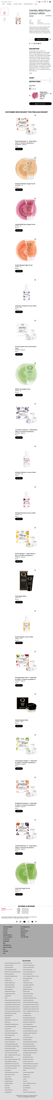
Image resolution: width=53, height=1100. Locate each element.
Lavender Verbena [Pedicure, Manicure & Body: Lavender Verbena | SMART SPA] (27, 1013)
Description (34, 49)
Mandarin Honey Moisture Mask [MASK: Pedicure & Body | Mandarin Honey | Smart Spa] (30, 1048)
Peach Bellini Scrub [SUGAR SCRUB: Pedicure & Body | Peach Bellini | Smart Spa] (27, 1015)
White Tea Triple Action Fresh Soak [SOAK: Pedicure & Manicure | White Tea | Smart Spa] (30, 1002)
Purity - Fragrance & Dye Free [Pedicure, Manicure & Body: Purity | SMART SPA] (29, 1083)
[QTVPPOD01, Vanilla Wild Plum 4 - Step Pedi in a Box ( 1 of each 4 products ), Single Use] (26, 834)
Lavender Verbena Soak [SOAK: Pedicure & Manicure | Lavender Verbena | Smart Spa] (28, 1000)
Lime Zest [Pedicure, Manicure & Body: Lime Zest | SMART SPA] (25, 1081)
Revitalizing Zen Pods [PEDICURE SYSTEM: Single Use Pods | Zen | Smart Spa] (27, 978)
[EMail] (38, 43)
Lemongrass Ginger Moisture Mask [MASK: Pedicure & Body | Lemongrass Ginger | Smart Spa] (12, 1039)
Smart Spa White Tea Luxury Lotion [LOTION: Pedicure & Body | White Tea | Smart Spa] (30, 1063)
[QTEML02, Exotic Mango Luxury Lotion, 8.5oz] (26, 624)
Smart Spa (5, 951)
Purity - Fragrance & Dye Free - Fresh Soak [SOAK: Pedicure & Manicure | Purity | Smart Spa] (31, 1011)
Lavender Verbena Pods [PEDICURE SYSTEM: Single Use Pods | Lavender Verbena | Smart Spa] (10, 982)
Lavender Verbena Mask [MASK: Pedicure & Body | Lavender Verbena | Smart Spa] (10, 1041)
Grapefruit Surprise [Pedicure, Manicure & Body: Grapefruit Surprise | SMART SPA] (9, 1083)
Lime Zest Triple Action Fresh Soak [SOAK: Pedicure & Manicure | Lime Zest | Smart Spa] (12, 1006)
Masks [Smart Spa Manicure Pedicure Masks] (24, 1070)
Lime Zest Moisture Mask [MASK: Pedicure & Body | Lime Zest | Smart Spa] (10, 1048)
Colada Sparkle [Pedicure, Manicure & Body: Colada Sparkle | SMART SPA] (8, 1092)
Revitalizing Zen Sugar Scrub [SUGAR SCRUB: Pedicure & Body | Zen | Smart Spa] (29, 1017)
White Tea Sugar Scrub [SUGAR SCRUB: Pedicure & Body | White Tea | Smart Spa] (28, 1028)
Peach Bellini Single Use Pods (11, 976)
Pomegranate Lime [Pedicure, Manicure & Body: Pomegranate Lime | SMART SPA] (9, 1081)
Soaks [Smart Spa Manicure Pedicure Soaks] (6, 998)
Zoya (4, 943)
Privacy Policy (6, 939)
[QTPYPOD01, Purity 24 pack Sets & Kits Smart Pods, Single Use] (26, 335)
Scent (39, 78)
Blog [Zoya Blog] (36, 4)
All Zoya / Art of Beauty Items (29, 1092)
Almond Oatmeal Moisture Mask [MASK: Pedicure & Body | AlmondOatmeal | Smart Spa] (30, 1041)
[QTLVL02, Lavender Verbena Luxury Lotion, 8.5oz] (26, 293)
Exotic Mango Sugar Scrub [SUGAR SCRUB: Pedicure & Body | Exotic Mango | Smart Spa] (10, 1026)
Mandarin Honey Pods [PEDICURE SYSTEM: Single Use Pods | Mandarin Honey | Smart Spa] (28, 989)
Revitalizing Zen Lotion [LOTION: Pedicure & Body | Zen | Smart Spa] (28, 1057)
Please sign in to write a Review (6, 910)
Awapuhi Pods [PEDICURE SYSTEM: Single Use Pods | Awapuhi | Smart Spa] (8, 978)
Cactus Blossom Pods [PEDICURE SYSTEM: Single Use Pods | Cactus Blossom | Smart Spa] (27, 982)
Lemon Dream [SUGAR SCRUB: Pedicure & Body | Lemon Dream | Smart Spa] (8, 1028)
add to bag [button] (40, 39)
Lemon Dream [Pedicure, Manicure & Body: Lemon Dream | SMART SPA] (8, 1076)
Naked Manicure (7, 945)
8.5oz (34, 21)
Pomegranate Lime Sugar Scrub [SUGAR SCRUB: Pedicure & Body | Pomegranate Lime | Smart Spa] (11, 1024)
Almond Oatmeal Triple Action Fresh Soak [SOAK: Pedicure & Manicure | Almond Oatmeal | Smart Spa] (12, 1000)
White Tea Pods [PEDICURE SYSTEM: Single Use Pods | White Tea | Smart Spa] (26, 991)
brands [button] (9, 4)
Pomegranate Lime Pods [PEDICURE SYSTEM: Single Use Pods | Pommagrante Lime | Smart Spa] (10, 993)
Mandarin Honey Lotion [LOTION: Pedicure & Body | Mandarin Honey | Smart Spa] (28, 1059)
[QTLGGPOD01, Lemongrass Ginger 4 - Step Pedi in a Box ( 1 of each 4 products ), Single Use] (26, 749)
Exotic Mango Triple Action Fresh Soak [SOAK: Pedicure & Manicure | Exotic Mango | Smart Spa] (31, 1004)
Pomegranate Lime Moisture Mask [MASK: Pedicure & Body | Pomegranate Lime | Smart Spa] (12, 1050)
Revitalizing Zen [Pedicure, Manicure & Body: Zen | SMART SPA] (26, 1085)
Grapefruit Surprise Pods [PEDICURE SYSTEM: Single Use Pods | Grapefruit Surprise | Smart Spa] (10, 991)
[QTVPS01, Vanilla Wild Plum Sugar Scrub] (40, 95)
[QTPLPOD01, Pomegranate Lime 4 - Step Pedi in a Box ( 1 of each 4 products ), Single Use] (26, 666)
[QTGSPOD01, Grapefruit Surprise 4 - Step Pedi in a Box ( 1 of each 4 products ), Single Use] (26, 791)
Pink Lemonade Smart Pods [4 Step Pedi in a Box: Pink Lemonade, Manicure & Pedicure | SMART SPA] (10, 969)
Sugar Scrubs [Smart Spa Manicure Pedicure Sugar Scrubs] (7, 1022)
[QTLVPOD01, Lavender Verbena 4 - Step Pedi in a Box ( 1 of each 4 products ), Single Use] (26, 418)
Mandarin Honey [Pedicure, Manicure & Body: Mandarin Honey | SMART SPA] (8, 980)
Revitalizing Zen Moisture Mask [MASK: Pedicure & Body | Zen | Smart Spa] (29, 1052)
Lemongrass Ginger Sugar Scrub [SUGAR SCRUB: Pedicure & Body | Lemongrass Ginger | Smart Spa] (30, 1033)
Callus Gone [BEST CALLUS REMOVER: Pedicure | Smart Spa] (7, 1087)
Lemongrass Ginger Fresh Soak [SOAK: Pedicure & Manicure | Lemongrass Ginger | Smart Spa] (29, 998)
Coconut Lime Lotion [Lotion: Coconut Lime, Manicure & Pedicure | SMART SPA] (27, 963)
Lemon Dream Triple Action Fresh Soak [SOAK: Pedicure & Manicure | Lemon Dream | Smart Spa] (12, 1011)
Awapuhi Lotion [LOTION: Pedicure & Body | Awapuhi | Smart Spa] (26, 1074)
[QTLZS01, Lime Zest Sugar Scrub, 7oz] (26, 875)
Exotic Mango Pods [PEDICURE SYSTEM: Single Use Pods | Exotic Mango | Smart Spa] (9, 989)
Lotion (30, 73)
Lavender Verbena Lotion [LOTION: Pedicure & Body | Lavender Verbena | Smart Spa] (28, 1072)
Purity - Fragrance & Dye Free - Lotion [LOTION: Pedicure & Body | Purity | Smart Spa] (12, 1059)
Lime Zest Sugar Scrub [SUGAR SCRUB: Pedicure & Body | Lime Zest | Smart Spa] (28, 1024)
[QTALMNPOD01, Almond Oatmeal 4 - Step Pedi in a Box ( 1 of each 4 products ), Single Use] (26, 129)
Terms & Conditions (7, 937)
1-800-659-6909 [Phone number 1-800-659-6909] (24, 937)
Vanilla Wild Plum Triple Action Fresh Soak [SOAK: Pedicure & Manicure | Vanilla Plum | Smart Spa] (12, 1004)
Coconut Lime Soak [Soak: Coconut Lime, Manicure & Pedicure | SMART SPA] (9, 967)
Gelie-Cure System (7, 947)
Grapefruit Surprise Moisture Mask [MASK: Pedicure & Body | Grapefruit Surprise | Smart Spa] (30, 1050)
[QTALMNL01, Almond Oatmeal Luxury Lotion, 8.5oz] (26, 459)
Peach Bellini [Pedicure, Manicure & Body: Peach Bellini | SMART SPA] (7, 1017)
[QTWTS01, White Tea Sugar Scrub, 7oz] (26, 376)
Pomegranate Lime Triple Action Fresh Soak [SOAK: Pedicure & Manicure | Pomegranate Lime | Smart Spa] (31, 1006)
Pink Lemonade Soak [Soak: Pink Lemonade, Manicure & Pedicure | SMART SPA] (27, 969)
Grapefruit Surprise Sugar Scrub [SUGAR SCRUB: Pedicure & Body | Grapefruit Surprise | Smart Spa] (30, 1026)
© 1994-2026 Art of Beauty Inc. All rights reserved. (26, 1096)
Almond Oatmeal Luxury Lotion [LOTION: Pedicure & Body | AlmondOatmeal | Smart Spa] (11, 1072)
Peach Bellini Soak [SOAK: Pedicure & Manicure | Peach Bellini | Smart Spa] (8, 1015)
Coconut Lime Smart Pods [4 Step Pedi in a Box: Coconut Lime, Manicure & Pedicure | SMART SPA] (28, 967)
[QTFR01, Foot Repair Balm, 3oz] (26, 583)
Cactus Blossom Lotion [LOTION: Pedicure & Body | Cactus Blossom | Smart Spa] (10, 1074)
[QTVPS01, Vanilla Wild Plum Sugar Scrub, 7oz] (26, 212)
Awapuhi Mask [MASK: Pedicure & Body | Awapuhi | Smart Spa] (8, 1037)
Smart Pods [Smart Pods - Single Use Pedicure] (7, 1085)
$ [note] (42, 98)
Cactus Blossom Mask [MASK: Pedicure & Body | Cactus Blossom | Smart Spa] (28, 1037)
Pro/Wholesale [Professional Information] (28, 4)
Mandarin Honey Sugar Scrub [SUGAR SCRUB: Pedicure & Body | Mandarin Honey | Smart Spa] (29, 1022)
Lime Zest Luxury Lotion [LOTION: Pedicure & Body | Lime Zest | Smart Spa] (28, 1061)
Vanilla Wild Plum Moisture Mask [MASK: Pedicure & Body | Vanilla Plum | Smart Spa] (12, 1046)
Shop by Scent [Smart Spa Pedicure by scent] (26, 980)
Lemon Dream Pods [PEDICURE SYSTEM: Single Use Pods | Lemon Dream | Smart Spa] (27, 987)
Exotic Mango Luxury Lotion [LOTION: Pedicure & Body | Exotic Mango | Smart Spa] (10, 1061)
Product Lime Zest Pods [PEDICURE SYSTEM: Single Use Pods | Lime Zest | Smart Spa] (28, 993)
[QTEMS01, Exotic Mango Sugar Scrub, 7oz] (26, 252)
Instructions (39, 81)
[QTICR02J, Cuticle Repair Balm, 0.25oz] (26, 707)
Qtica (4, 949)
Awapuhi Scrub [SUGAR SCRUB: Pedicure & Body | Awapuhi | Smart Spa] (26, 1035)
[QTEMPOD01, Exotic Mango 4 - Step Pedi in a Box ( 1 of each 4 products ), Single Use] (26, 542)
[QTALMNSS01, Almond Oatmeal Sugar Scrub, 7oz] (26, 171)
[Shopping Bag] (50, 2)
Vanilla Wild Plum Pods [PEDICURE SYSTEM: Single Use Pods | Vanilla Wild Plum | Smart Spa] (10, 987)
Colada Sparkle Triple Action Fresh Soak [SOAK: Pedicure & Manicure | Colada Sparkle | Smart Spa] (12, 1002)
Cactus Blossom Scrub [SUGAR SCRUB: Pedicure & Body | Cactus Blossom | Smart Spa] (9, 1035)
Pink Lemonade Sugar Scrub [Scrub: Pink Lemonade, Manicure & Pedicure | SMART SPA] (29, 971)
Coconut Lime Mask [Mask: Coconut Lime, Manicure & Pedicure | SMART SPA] (9, 965)
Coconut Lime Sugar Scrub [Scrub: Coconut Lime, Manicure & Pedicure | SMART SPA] (28, 965)
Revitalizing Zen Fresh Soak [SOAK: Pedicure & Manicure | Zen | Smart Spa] (10, 1013)
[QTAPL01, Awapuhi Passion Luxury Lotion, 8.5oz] (26, 500)
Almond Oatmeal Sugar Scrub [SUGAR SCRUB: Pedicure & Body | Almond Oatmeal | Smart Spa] (11, 1033)
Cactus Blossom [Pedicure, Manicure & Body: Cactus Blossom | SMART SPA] (26, 1076)
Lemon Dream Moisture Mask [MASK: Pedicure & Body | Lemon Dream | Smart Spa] (11, 1052)
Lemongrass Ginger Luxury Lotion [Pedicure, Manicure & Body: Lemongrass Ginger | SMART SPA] (30, 1030)
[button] (6, 2)
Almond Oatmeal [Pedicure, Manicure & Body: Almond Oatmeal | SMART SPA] (27, 1087)
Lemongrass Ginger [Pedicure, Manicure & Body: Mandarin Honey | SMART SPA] (27, 1039)
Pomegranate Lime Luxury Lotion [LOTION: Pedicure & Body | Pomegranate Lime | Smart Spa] (12, 1063)
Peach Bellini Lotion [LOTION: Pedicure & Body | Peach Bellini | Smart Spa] (9, 1057)
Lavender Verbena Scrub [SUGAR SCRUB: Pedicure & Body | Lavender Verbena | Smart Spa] (10, 1030)
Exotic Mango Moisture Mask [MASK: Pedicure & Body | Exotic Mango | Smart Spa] (29, 1046)
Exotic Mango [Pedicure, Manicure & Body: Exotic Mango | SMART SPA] (7, 1070)
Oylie (4, 953)
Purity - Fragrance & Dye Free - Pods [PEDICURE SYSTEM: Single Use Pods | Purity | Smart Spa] (31, 976)
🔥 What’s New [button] (17, 4)
